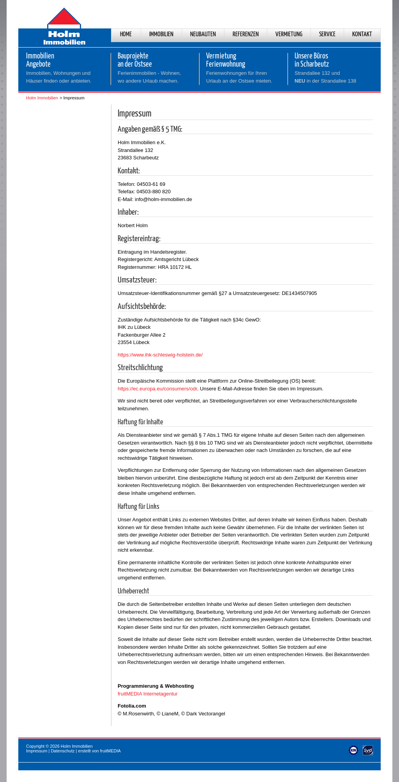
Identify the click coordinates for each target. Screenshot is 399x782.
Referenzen (246, 34)
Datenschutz (62, 750)
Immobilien (161, 34)
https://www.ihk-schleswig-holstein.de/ (160, 355)
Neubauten (203, 34)
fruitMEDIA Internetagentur (148, 694)
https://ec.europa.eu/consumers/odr (157, 389)
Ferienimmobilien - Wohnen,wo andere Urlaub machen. (149, 77)
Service (327, 34)
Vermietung (288, 34)
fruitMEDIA (110, 750)
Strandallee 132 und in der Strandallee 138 (325, 77)
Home (126, 34)
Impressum (36, 750)
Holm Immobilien (42, 97)
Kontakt (362, 34)
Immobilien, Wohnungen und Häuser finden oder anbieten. (59, 77)
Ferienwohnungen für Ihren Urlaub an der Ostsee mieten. (239, 77)
